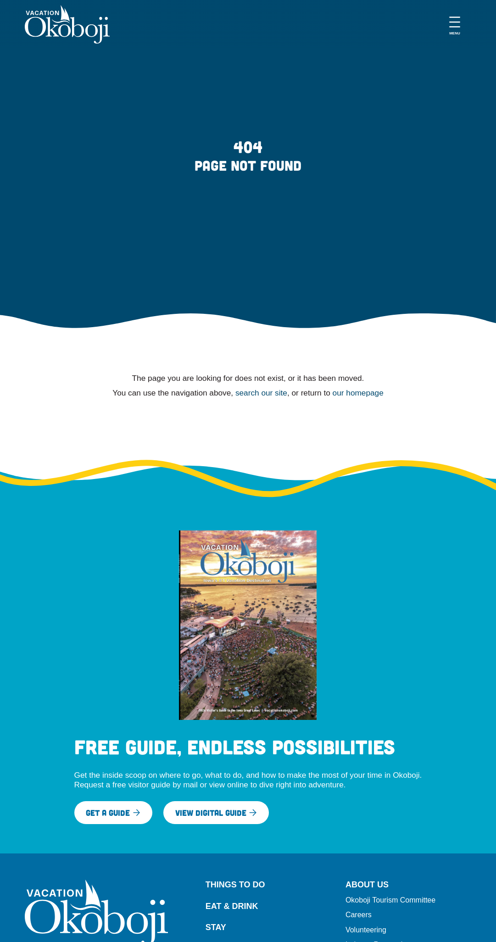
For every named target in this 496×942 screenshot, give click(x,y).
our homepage (358, 392)
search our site (261, 392)
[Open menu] (454, 24)
